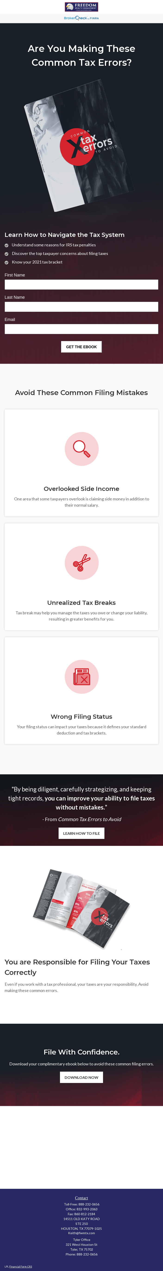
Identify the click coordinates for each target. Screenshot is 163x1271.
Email (10, 319)
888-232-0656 (88, 1204)
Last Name (15, 297)
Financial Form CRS (20, 1266)
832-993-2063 (87, 1209)
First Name (15, 275)
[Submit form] (81, 347)
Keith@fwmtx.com (81, 1233)
